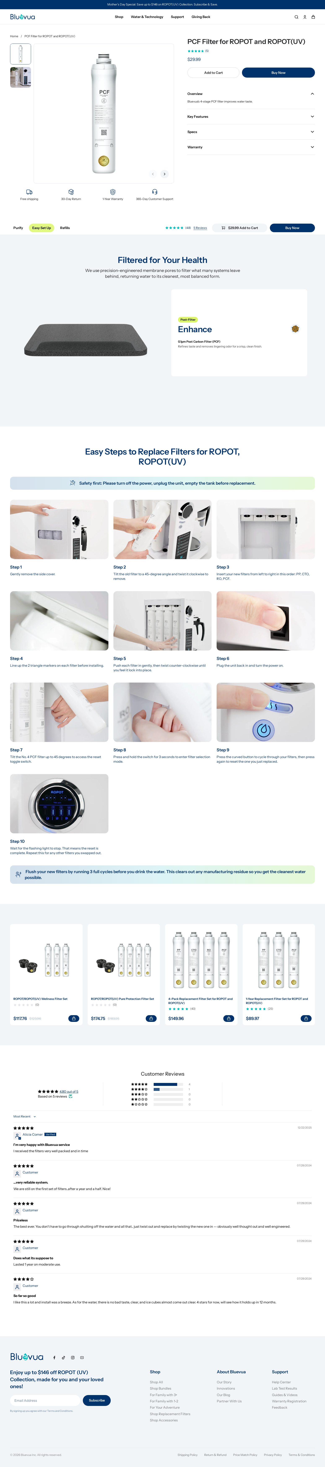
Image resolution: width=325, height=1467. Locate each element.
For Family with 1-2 (164, 1401)
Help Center (281, 1382)
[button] (139, 1084)
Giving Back (201, 17)
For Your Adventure (165, 1407)
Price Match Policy (245, 1455)
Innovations (226, 1388)
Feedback (279, 1407)
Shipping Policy (188, 1455)
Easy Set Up (41, 228)
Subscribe (97, 1400)
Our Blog (223, 1395)
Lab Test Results (284, 1388)
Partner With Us (229, 1401)
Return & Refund (215, 1455)
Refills (65, 228)
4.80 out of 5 (69, 1091)
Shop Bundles (160, 1388)
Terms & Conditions (302, 1455)
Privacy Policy (273, 1455)
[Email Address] (45, 1400)
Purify (18, 228)
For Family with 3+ (163, 1395)
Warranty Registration (289, 1401)
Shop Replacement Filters (170, 1414)
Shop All (156, 1382)
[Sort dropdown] (25, 1116)
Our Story (224, 1382)
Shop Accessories (164, 1420)
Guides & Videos (285, 1395)
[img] (23, 1128)
